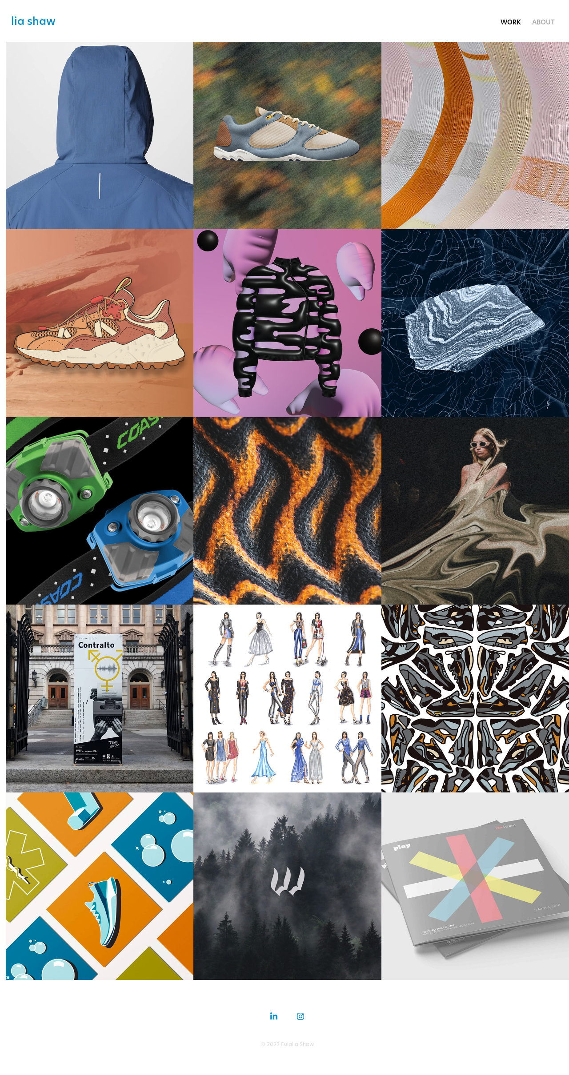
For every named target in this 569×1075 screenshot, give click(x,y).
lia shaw (33, 21)
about (543, 22)
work (511, 22)
